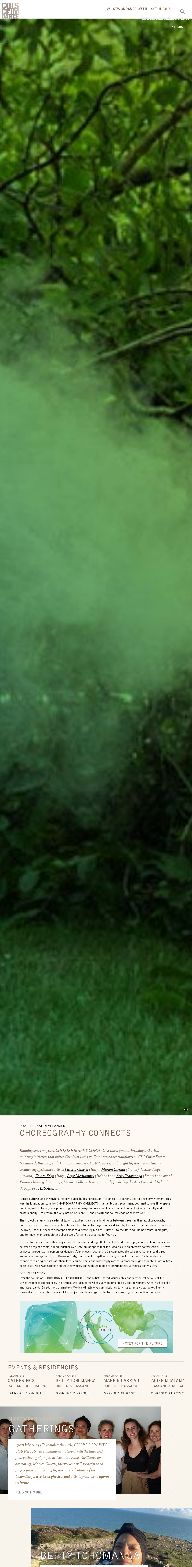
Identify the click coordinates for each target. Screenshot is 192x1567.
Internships (156, 25)
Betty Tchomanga (90, 1559)
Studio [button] (142, 13)
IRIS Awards (48, 1190)
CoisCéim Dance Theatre (10, 12)
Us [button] (162, 13)
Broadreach (72, 25)
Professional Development (114, 25)
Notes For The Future (142, 1346)
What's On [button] (76, 13)
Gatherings (41, 1432)
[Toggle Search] (183, 10)
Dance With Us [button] (111, 13)
